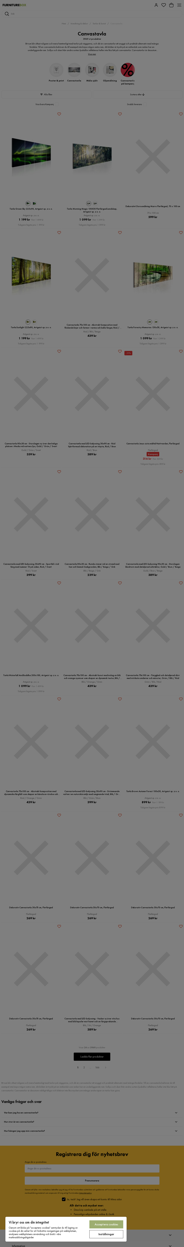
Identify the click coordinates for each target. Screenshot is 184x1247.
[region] (66, 1229)
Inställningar (106, 1234)
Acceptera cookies (106, 1224)
